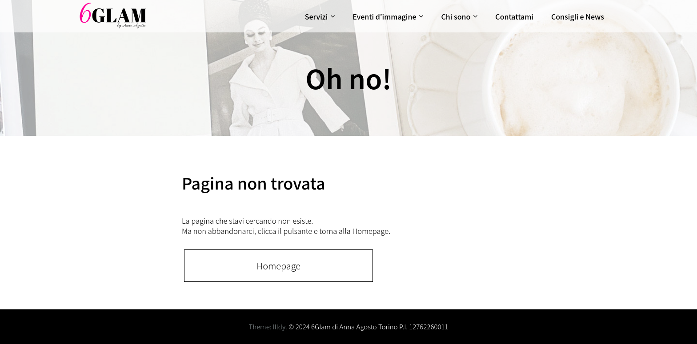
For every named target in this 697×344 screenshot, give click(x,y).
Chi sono (455, 16)
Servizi (316, 16)
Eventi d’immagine (384, 16)
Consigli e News (577, 16)
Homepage (278, 265)
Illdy (279, 326)
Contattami (514, 16)
